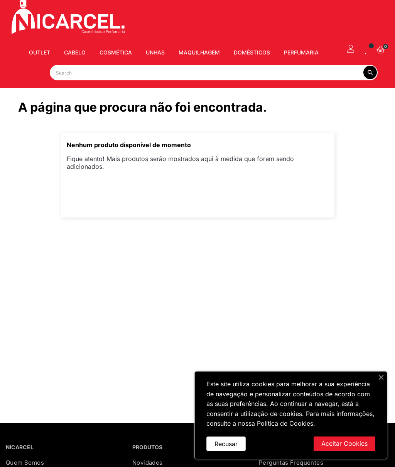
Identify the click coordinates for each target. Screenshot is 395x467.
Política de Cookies (285, 423)
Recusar (226, 444)
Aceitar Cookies (344, 443)
